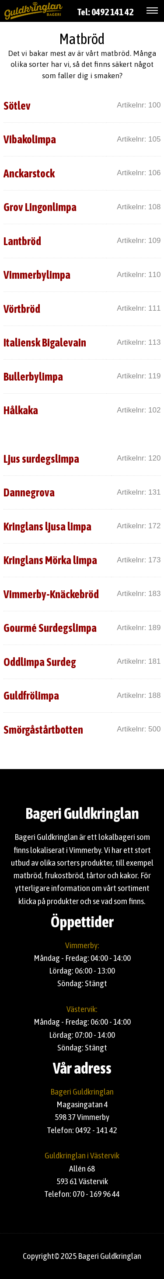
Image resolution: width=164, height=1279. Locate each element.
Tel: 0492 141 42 (105, 12)
